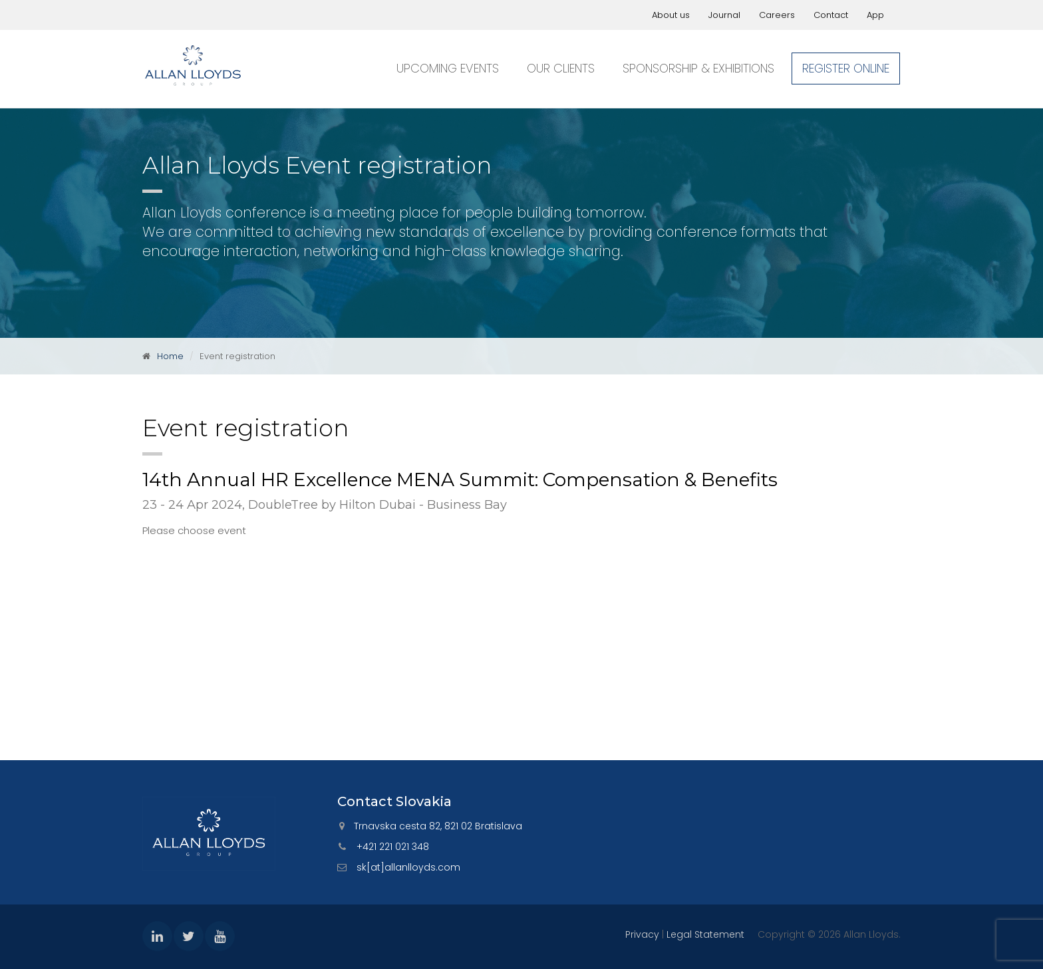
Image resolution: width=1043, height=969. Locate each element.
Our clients (561, 68)
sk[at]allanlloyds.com (408, 867)
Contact (831, 15)
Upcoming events (447, 68)
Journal (724, 15)
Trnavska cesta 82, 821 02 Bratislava (438, 826)
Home (170, 356)
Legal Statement (705, 934)
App (875, 15)
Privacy (642, 934)
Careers (777, 15)
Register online (845, 68)
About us (671, 15)
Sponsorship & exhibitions (698, 68)
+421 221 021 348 (393, 846)
